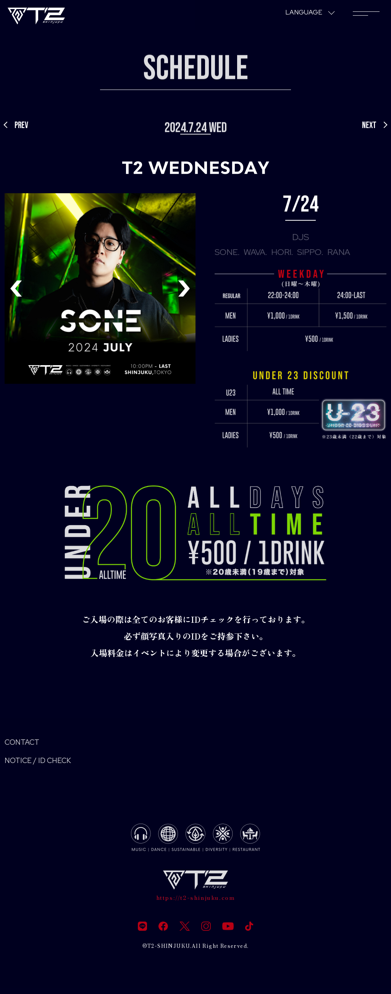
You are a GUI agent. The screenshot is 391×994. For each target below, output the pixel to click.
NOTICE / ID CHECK (43, 763)
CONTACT (25, 743)
